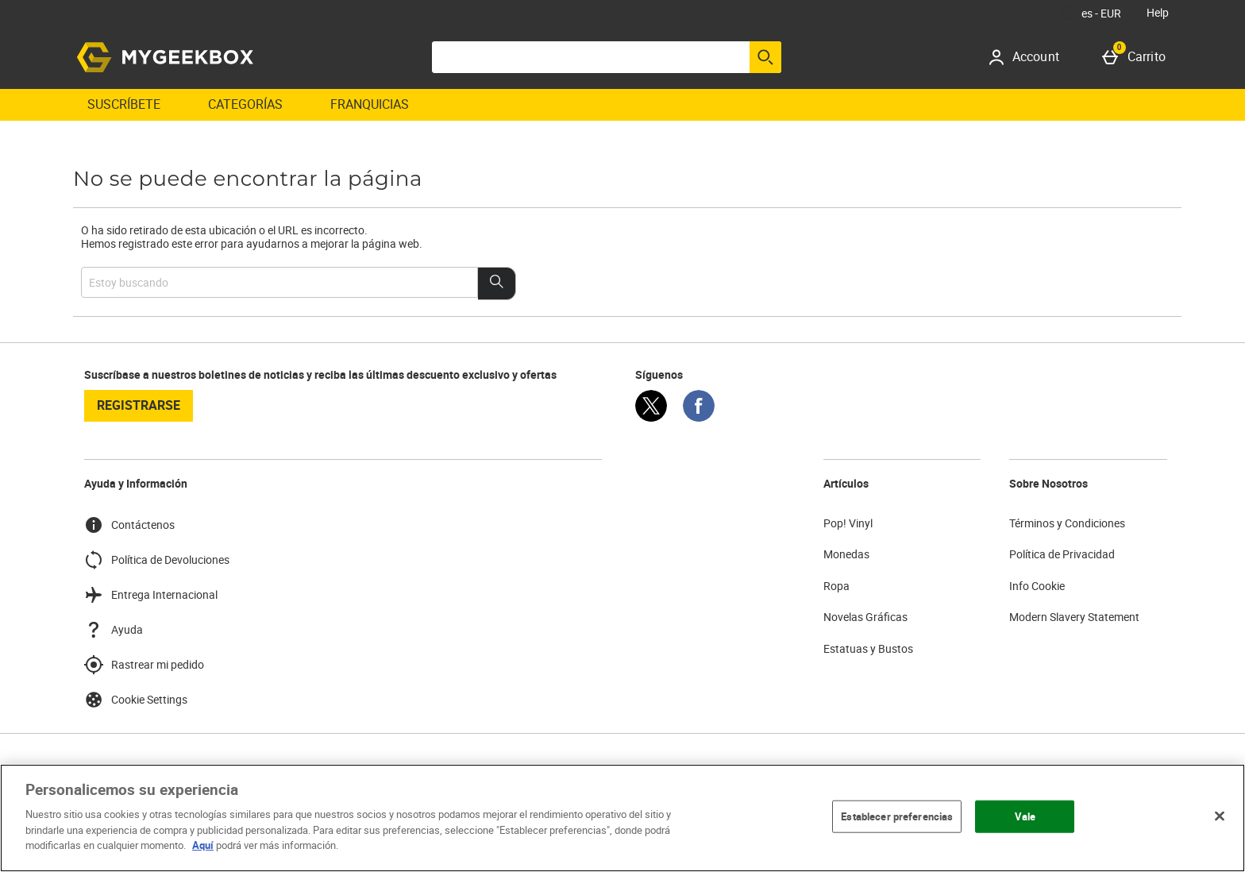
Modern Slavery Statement (1074, 616)
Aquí (203, 845)
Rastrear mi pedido (144, 664)
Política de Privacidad (1062, 553)
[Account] (1029, 57)
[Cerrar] (1219, 815)
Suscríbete (123, 104)
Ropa (836, 585)
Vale (1025, 815)
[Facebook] (699, 417)
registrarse (138, 405)
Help (1158, 12)
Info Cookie (1037, 585)
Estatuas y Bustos (868, 648)
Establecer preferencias (897, 815)
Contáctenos (129, 524)
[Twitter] (651, 417)
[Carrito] (1137, 57)
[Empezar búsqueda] (765, 57)
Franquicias (369, 104)
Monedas (846, 553)
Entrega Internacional (151, 594)
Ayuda (113, 629)
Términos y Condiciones (1067, 523)
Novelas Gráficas (865, 616)
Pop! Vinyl (848, 523)
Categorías (245, 104)
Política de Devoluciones (156, 559)
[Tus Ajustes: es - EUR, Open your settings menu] (1092, 12)
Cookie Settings (135, 699)
